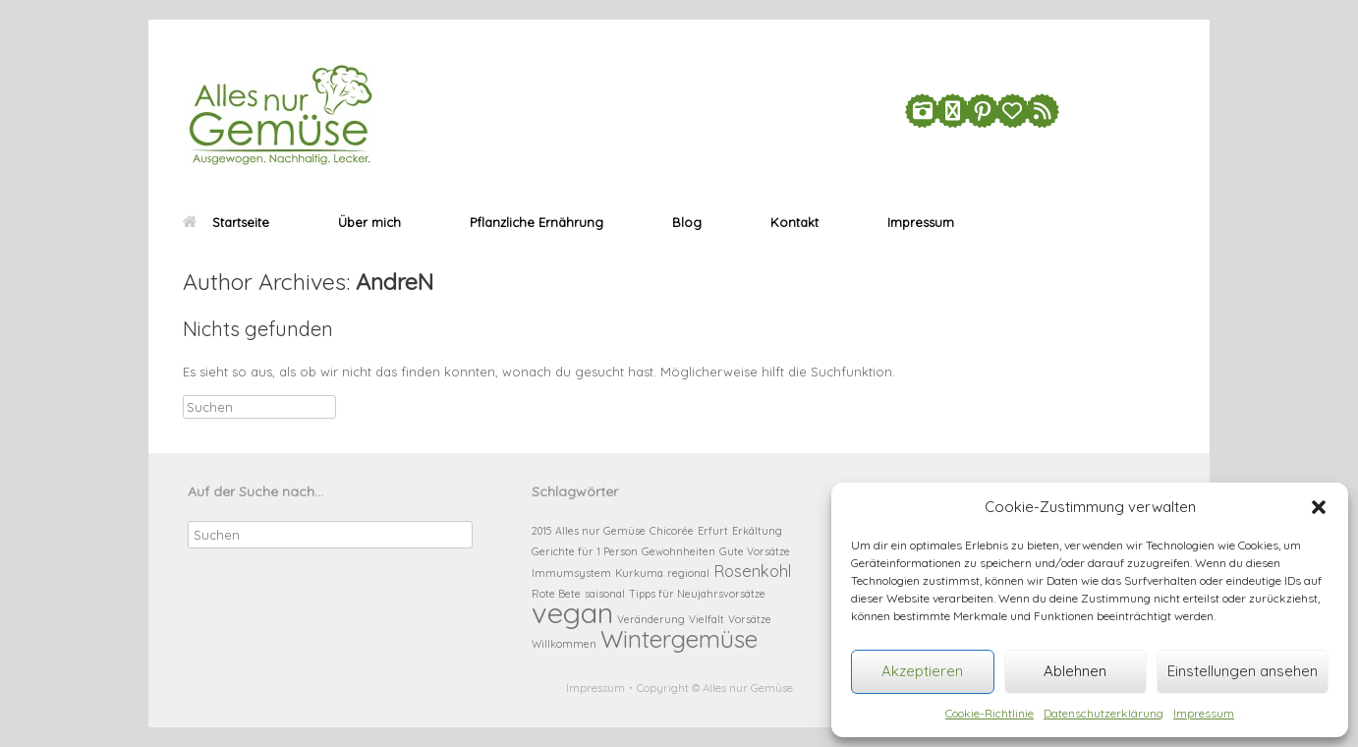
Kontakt (794, 222)
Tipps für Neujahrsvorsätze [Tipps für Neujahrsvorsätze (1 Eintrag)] (697, 594)
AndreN (394, 281)
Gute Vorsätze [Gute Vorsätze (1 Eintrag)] (754, 551)
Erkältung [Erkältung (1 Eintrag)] (757, 531)
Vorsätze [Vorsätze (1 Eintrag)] (749, 619)
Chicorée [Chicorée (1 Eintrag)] (672, 531)
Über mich (369, 222)
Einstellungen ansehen (1242, 670)
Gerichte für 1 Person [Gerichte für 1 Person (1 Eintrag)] (585, 551)
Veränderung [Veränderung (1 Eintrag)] (651, 619)
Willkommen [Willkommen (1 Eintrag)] (564, 644)
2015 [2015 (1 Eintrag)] (541, 531)
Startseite (226, 222)
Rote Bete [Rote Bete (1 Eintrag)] (556, 594)
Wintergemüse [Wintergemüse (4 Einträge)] (679, 639)
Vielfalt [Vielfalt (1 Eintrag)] (706, 619)
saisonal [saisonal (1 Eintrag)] (605, 594)
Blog (687, 222)
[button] (1319, 507)
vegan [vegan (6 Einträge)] (572, 612)
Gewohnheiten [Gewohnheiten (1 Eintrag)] (678, 551)
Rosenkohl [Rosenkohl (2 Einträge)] (752, 570)
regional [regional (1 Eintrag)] (688, 573)
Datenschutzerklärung (1103, 713)
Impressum (1203, 713)
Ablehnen (1075, 670)
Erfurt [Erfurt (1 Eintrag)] (713, 531)
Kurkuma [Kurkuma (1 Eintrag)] (639, 573)
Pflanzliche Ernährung (536, 222)
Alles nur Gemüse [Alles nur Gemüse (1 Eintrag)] (600, 531)
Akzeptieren (922, 670)
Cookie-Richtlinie (989, 713)
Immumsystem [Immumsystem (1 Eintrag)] (571, 573)
